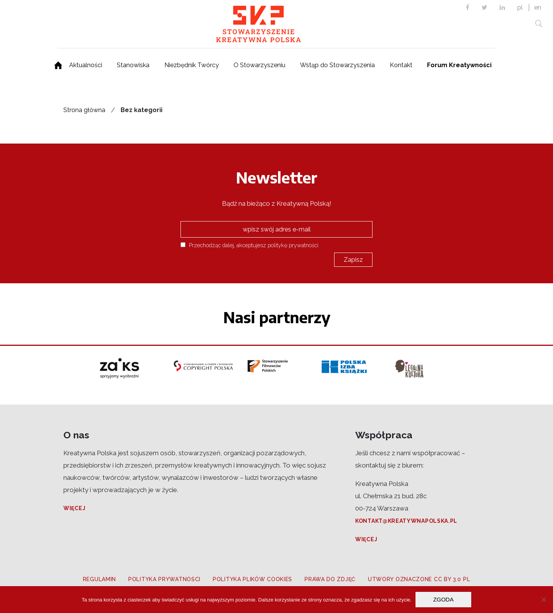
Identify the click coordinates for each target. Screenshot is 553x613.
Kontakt (401, 65)
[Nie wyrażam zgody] (543, 599)
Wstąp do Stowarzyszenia (337, 65)
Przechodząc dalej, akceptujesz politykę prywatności (249, 245)
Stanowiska (133, 65)
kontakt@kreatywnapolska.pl (406, 521)
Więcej (74, 508)
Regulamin (99, 579)
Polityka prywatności (164, 579)
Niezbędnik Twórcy (191, 65)
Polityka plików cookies (252, 579)
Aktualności (85, 65)
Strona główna (84, 110)
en (537, 7)
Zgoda (443, 599)
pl (520, 7)
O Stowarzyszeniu (259, 65)
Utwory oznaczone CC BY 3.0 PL (419, 579)
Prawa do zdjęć (330, 579)
